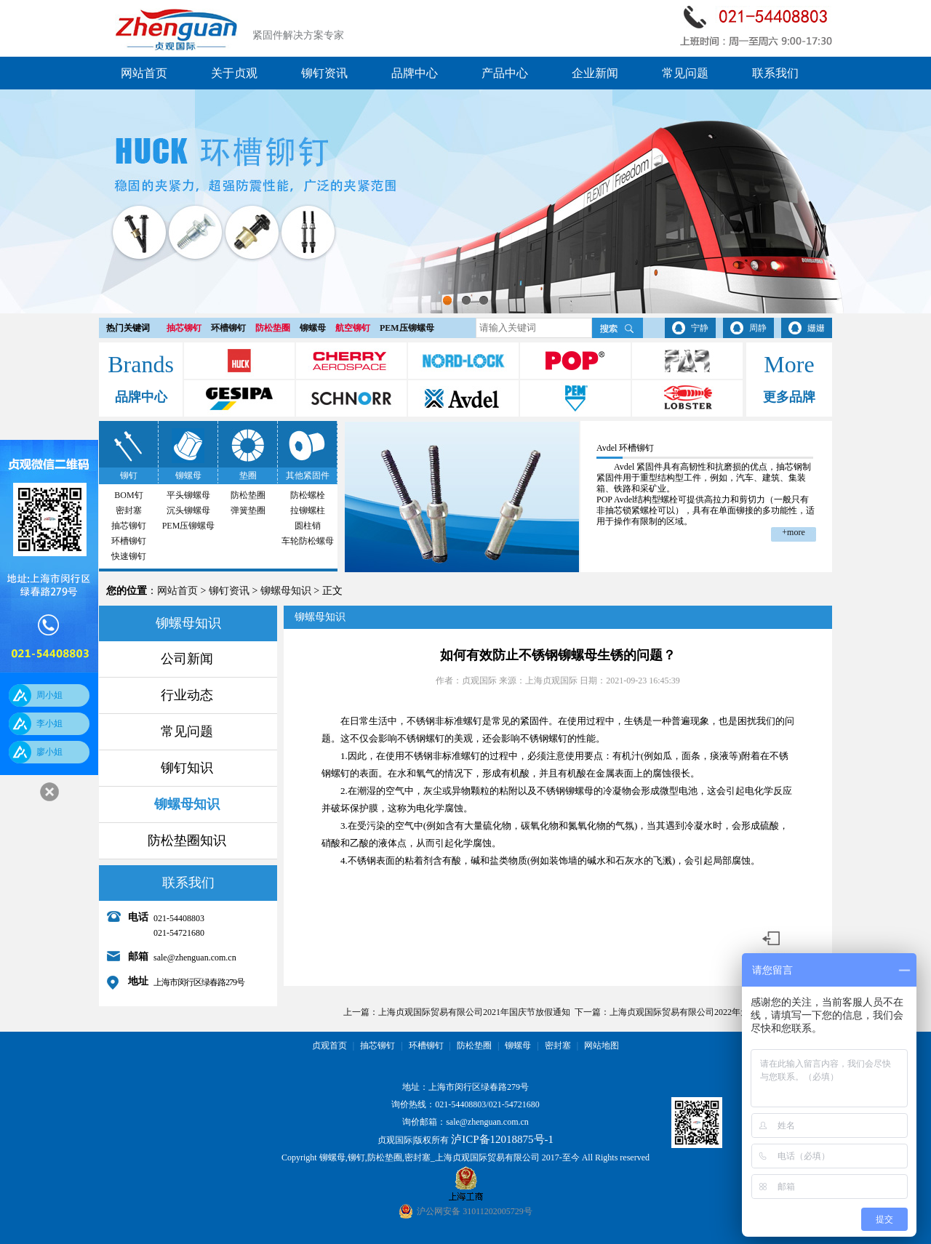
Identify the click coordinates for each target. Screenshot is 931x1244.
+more (793, 532)
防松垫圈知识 (187, 840)
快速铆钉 (128, 556)
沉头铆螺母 (188, 510)
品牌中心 (414, 73)
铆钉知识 (187, 768)
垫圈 (248, 475)
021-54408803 (460, 1104)
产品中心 (505, 73)
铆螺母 (313, 328)
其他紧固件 (307, 475)
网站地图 (601, 1045)
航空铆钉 (352, 328)
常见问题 (685, 73)
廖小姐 (49, 752)
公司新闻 (187, 658)
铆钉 (128, 475)
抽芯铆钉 (184, 328)
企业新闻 (595, 73)
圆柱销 (308, 526)
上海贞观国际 (551, 680)
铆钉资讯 (324, 73)
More (789, 364)
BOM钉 (128, 495)
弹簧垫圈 (248, 510)
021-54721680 (514, 1104)
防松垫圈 (272, 328)
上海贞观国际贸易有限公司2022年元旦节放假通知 (706, 1012)
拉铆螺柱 (307, 510)
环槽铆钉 (228, 328)
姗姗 (816, 328)
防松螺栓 (307, 495)
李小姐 (49, 723)
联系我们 (775, 73)
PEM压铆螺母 (407, 328)
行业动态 (187, 695)
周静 (758, 328)
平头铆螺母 (188, 495)
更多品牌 (789, 397)
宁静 (699, 328)
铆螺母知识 (285, 590)
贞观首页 (329, 1045)
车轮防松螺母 (307, 541)
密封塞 (129, 510)
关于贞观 (234, 73)
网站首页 (144, 73)
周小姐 (49, 695)
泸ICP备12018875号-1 (502, 1139)
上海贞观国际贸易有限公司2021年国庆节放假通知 (474, 1012)
